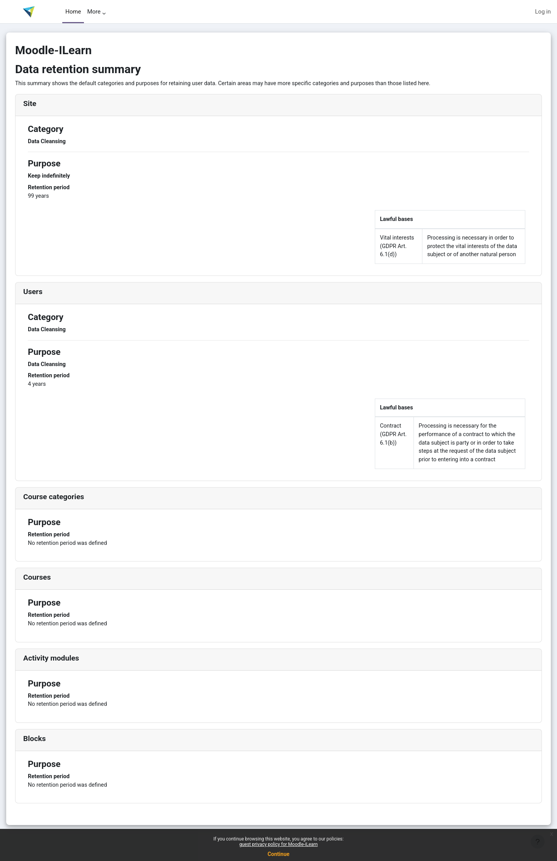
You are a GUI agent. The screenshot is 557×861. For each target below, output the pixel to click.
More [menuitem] (94, 11)
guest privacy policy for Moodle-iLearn (278, 844)
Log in (543, 11)
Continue (279, 854)
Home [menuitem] (73, 11)
